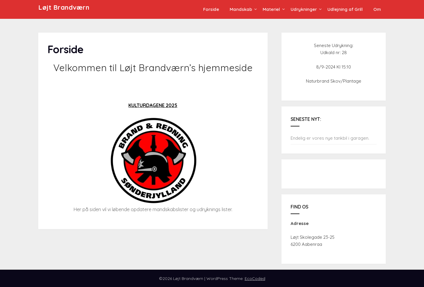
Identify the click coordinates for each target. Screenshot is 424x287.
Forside (211, 9)
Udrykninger (304, 9)
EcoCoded (255, 278)
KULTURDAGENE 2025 (152, 105)
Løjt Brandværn (63, 7)
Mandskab (241, 9)
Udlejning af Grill (345, 9)
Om (377, 9)
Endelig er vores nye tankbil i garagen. (330, 138)
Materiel (271, 9)
